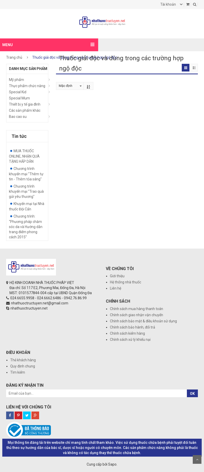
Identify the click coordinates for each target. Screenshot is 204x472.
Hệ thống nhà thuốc (125, 282)
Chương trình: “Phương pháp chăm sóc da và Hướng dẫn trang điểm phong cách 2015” (25, 226)
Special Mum (19, 98)
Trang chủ (14, 57)
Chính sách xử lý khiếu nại (130, 339)
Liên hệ (115, 288)
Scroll (197, 459)
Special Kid (17, 92)
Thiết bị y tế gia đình (24, 104)
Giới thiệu (117, 276)
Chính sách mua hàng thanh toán (136, 309)
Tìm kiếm (17, 372)
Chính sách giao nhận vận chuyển (136, 315)
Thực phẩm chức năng (27, 86)
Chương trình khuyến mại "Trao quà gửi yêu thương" (26, 191)
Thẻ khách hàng (23, 360)
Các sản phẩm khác (24, 110)
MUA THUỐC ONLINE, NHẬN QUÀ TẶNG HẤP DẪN (24, 156)
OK (192, 394)
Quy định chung (22, 366)
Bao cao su (18, 117)
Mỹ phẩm (16, 80)
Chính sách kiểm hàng (127, 333)
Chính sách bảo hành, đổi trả (132, 327)
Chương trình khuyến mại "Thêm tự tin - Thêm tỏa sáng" (26, 174)
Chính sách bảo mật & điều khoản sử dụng (143, 321)
